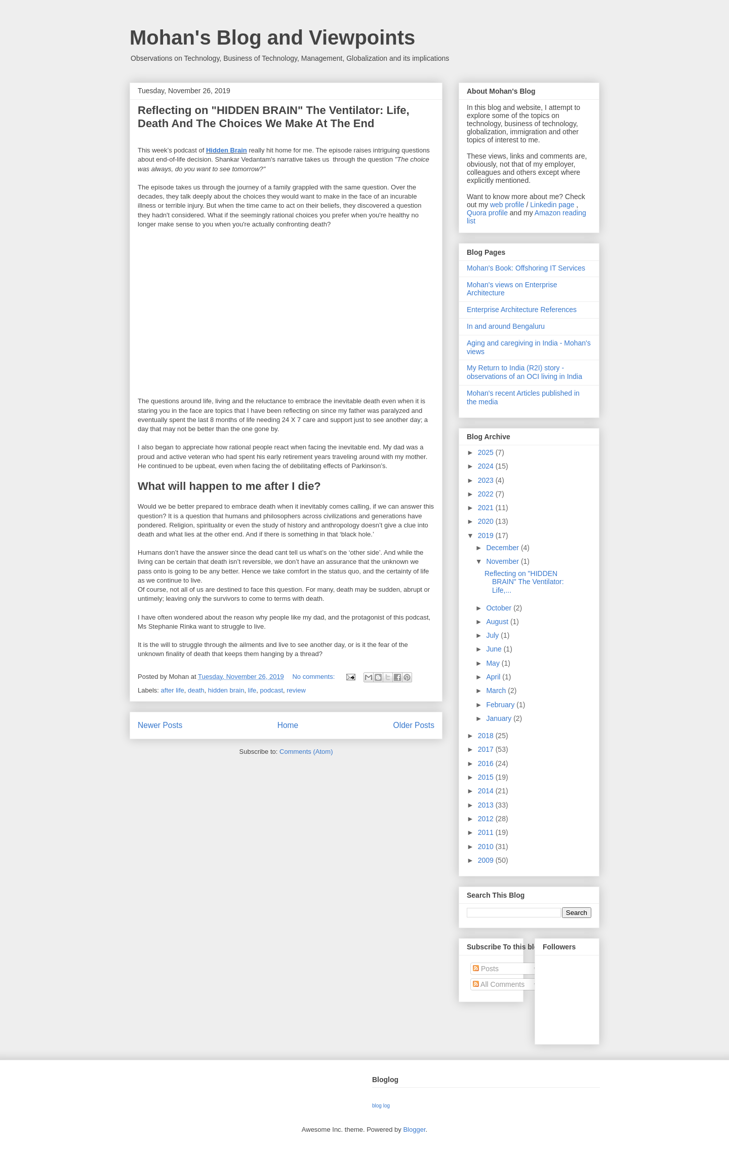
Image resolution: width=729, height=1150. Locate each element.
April (494, 677)
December (503, 548)
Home (288, 725)
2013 (487, 805)
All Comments (498, 984)
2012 (487, 819)
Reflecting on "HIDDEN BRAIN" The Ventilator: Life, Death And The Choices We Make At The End (274, 117)
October (499, 608)
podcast (271, 690)
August (498, 622)
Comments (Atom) (306, 751)
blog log (381, 1105)
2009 (487, 860)
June (494, 649)
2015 (487, 777)
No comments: (314, 676)
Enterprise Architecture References (522, 309)
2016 (487, 763)
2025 (487, 452)
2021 (487, 508)
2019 (487, 535)
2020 (487, 521)
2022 (487, 494)
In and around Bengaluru (506, 326)
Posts (486, 969)
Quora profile (487, 213)
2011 (487, 832)
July (493, 635)
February (501, 705)
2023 (487, 480)
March (497, 690)
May (493, 663)
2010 (487, 846)
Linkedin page (552, 205)
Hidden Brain (226, 150)
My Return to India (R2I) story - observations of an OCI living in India (524, 372)
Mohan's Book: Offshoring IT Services (526, 268)
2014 (487, 791)
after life (172, 690)
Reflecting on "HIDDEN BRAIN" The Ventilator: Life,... (524, 582)
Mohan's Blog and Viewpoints (272, 37)
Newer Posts (160, 725)
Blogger (414, 1129)
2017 (487, 749)
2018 (487, 736)
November (503, 561)
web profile (507, 205)
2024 (487, 466)
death (196, 690)
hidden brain (226, 690)
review (296, 690)
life (252, 690)
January (499, 718)
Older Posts (413, 725)
